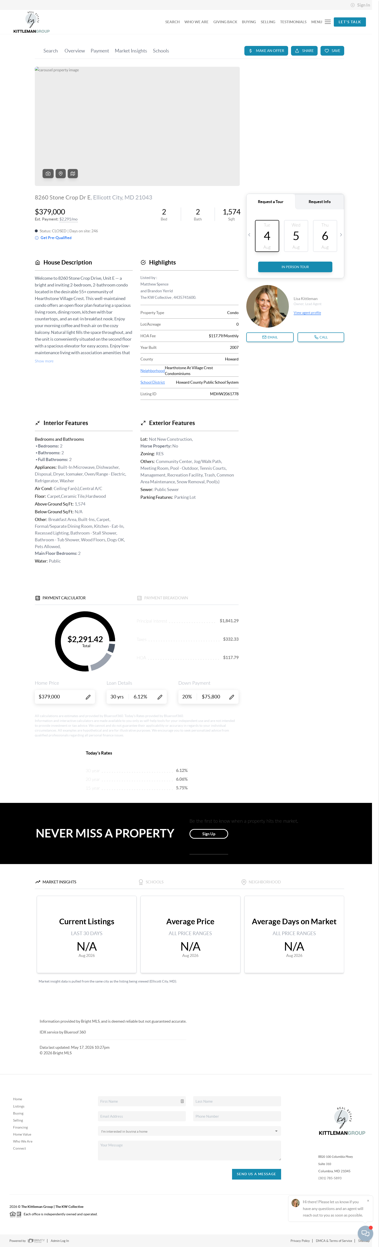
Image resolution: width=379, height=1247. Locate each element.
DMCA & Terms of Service (334, 1241)
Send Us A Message (256, 1174)
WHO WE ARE (196, 22)
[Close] (368, 1201)
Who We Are (22, 1141)
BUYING (249, 22)
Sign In (360, 5)
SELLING (268, 22)
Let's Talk (350, 22)
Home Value (22, 1134)
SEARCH (172, 22)
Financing (20, 1127)
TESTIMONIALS (293, 22)
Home (17, 1099)
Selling (18, 1120)
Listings (18, 1106)
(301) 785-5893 (330, 1178)
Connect (19, 1148)
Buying (18, 1113)
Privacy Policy (300, 1241)
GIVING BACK (225, 22)
